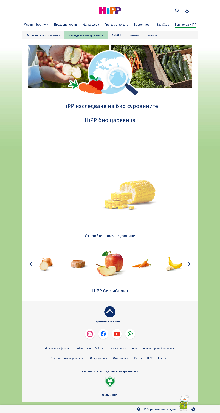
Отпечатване (121, 358)
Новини (134, 35)
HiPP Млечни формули (58, 348)
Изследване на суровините (86, 35)
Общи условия (99, 358)
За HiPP (116, 35)
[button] (177, 10)
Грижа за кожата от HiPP (122, 348)
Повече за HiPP (143, 358)
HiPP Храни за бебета (90, 348)
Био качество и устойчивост (43, 35)
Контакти (153, 35)
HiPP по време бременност (159, 348)
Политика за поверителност (67, 358)
